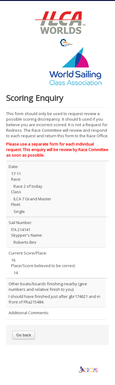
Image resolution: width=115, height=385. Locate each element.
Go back (23, 335)
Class (16, 192)
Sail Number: (20, 222)
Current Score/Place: (28, 253)
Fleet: (16, 204)
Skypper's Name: (27, 235)
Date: (13, 166)
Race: (16, 179)
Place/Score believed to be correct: (43, 265)
